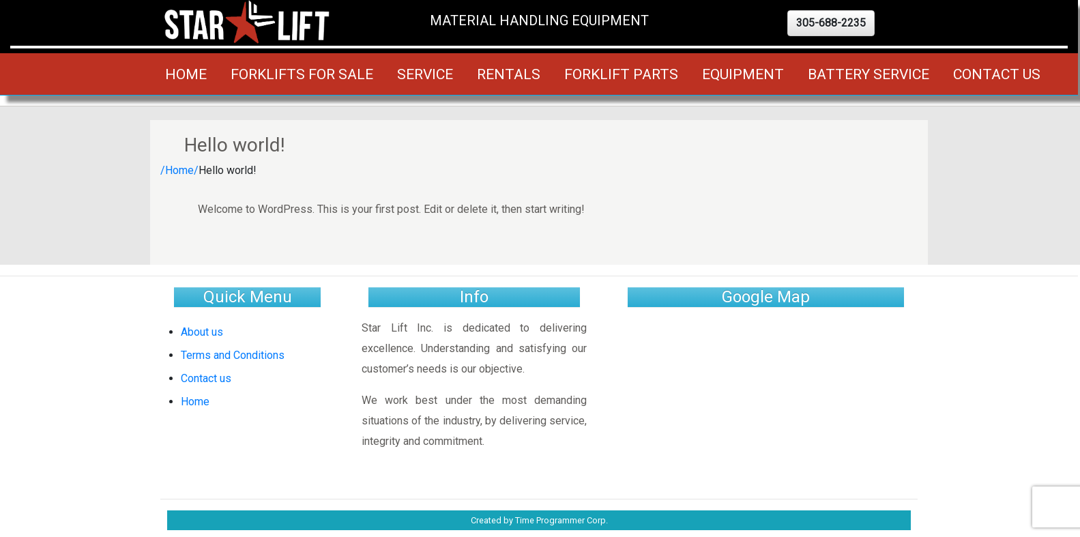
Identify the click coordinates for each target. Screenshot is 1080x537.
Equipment (743, 74)
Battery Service (868, 74)
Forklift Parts (621, 74)
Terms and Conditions (232, 355)
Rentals (508, 74)
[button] (831, 23)
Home (186, 74)
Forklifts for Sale (302, 74)
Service (425, 74)
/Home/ (179, 170)
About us (202, 331)
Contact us (996, 74)
